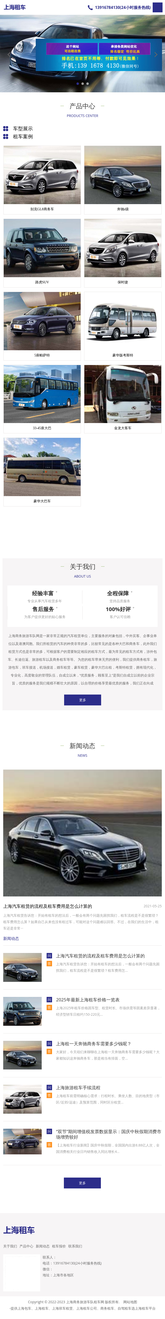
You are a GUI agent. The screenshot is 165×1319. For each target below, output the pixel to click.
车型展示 (23, 128)
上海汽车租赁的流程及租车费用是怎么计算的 (47, 911)
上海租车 (42, 1313)
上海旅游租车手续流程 (78, 1092)
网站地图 (130, 1306)
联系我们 (75, 1251)
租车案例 (23, 136)
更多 (82, 705)
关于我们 (10, 1251)
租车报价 (59, 1251)
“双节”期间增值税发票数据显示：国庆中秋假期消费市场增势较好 (108, 1139)
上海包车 (24, 1313)
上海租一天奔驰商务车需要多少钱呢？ (93, 1048)
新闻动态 (43, 1251)
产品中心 (26, 1251)
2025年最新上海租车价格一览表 (87, 1005)
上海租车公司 (86, 1313)
